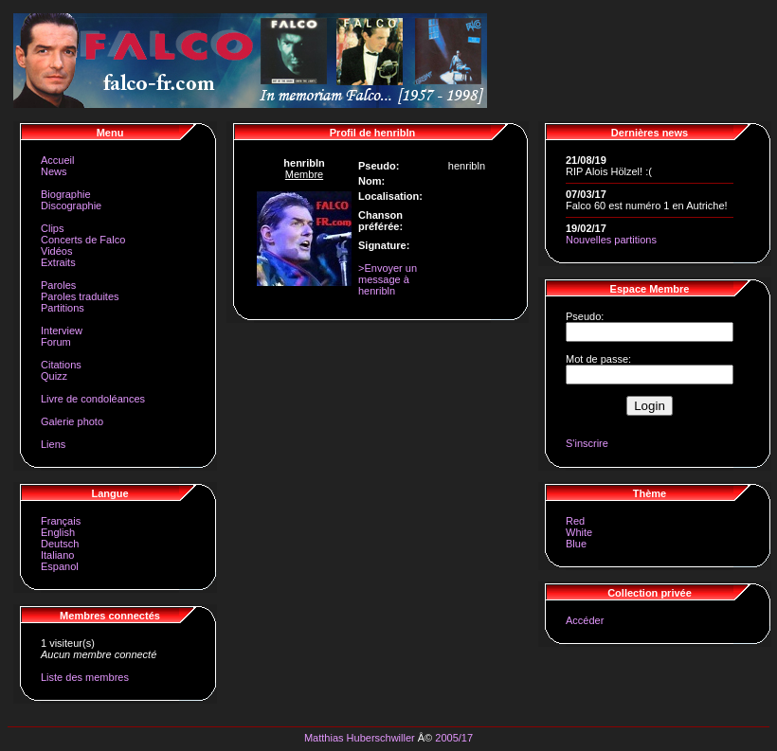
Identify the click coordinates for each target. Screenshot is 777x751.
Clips (52, 228)
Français (61, 521)
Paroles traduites (80, 296)
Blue (576, 543)
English (58, 532)
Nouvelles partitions (611, 239)
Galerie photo (72, 421)
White (579, 532)
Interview (61, 330)
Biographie (66, 194)
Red (575, 521)
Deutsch (60, 543)
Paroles (58, 285)
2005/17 (454, 737)
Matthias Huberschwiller (359, 737)
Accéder (585, 620)
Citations (61, 364)
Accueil (57, 160)
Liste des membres (85, 677)
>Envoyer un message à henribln (387, 279)
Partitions (62, 307)
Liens (53, 444)
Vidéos (56, 251)
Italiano (57, 555)
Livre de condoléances (93, 398)
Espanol (60, 566)
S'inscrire (587, 443)
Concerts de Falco (83, 239)
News (54, 171)
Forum (56, 342)
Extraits (58, 262)
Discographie (71, 205)
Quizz (54, 376)
